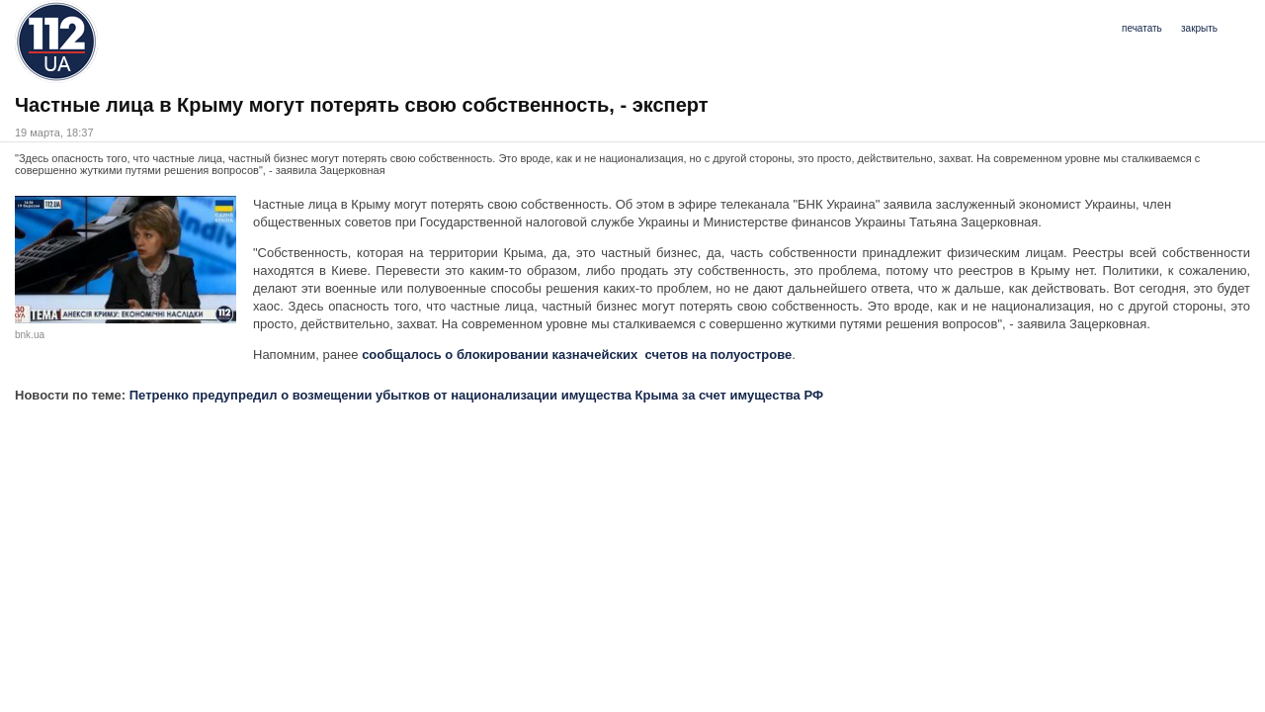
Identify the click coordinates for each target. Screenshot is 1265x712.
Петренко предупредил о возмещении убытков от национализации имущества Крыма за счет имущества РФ (476, 395)
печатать (1142, 28)
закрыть (1199, 28)
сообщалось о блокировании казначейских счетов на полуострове (577, 354)
